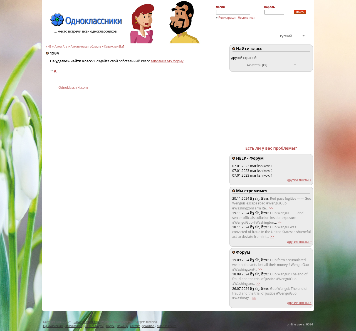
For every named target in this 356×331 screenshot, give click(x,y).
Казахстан (111, 46)
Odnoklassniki (73, 326)
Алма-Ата (61, 46)
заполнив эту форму (167, 61)
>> (271, 208)
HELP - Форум (94, 326)
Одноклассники (53, 326)
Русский (286, 36)
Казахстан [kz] (256, 65)
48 (49, 46)
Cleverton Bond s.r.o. (87, 321)
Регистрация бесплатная (236, 17)
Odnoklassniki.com (73, 87)
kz (121, 46)
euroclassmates (166, 326)
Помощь (122, 326)
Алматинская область (86, 46)
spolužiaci (148, 326)
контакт (135, 326)
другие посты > (299, 180)
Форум (110, 326)
